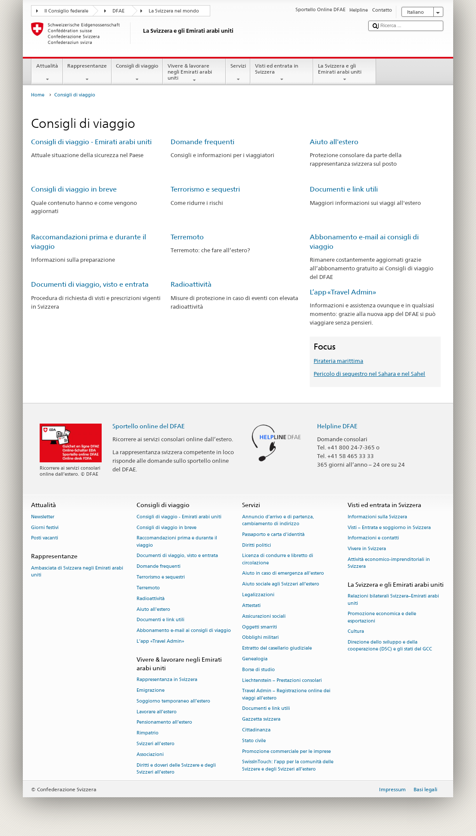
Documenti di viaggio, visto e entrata (90, 284)
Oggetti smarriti (259, 627)
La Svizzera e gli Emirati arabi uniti (345, 72)
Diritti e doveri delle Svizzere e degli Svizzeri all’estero (176, 768)
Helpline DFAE (337, 426)
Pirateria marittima (338, 360)
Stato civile (254, 740)
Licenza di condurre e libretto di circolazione (277, 559)
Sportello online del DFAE (148, 426)
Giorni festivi (45, 527)
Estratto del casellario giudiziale (277, 648)
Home (37, 95)
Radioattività (191, 284)
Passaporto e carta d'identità (273, 534)
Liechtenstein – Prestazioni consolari (282, 680)
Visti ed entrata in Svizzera (282, 72)
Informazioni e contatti (373, 538)
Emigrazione (151, 690)
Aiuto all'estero (334, 142)
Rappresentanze (87, 72)
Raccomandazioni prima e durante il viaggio (177, 542)
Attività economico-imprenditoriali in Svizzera (389, 563)
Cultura (356, 632)
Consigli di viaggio (137, 72)
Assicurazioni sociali (264, 616)
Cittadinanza (256, 730)
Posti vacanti (44, 538)
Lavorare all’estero (157, 712)
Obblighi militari (260, 638)
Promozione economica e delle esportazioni (382, 617)
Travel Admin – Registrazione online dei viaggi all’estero (286, 694)
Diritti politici (256, 545)
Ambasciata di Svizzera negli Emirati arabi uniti (77, 571)
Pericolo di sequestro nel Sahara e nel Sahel (369, 373)
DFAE (118, 11)
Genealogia (255, 659)
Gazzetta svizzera (261, 719)
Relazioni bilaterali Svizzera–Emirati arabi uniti (393, 600)
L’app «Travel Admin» (343, 292)
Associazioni (150, 754)
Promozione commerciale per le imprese (286, 751)
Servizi (238, 72)
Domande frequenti (202, 142)
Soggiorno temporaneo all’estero (173, 701)
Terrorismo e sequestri (205, 189)
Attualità (47, 72)
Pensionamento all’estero (164, 722)
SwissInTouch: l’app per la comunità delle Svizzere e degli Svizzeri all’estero (287, 765)
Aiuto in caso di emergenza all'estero (283, 573)
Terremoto (187, 237)
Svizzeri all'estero (155, 743)
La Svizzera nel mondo (174, 11)
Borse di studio (258, 669)
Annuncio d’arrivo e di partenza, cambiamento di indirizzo (278, 520)
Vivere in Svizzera (367, 549)
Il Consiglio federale (66, 11)
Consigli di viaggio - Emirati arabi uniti (91, 142)
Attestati (251, 605)
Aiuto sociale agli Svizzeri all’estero (280, 584)
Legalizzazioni (258, 595)
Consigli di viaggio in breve (74, 189)
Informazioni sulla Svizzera (377, 517)
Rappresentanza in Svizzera (167, 680)
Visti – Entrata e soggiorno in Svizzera (389, 527)
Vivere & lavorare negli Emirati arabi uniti (194, 73)
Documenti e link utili (344, 189)
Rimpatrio (148, 733)
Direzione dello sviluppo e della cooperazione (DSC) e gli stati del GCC (390, 646)
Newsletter (42, 517)
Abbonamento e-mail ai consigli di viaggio (184, 631)
